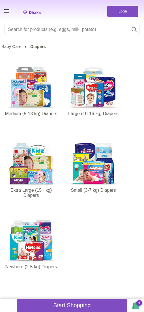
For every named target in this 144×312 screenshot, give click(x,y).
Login (123, 11)
